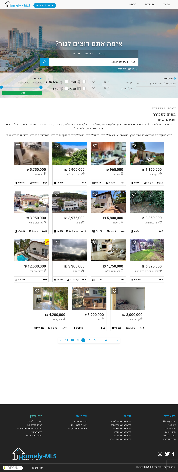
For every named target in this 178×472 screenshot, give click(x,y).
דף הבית (172, 108)
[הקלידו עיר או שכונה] (89, 62)
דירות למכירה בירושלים (121, 425)
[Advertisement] (89, 370)
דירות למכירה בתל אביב (121, 421)
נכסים (127, 416)
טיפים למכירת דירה (34, 435)
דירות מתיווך (37, 432)
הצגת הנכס (147, 164)
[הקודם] (117, 340)
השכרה (149, 4)
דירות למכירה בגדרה (122, 432)
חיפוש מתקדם (128, 69)
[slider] (41, 87)
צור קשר (172, 425)
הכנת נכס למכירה (34, 421)
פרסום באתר (170, 428)
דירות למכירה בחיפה (122, 435)
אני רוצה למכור (80, 421)
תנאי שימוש (170, 432)
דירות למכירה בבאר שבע (120, 439)
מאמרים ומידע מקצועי (77, 428)
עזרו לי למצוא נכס (79, 425)
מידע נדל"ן (36, 416)
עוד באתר (81, 416)
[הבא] (61, 340)
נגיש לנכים (55, 81)
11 (66, 340)
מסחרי (132, 4)
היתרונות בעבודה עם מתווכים (29, 428)
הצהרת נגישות (169, 435)
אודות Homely (169, 421)
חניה (76, 81)
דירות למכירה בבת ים (122, 428)
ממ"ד (58, 88)
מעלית (74, 88)
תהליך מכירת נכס (34, 425)
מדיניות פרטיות (169, 439)
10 (72, 340)
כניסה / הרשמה (44, 5)
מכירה (166, 4)
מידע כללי (170, 416)
